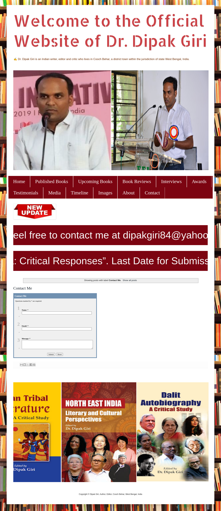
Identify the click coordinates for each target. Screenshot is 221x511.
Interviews (171, 181)
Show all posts (130, 280)
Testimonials (25, 192)
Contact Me (22, 288)
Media (54, 192)
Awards (199, 181)
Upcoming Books (95, 181)
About (128, 192)
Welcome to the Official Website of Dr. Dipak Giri (110, 30)
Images (105, 192)
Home (19, 181)
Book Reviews (136, 181)
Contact (152, 192)
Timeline (79, 192)
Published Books (51, 181)
